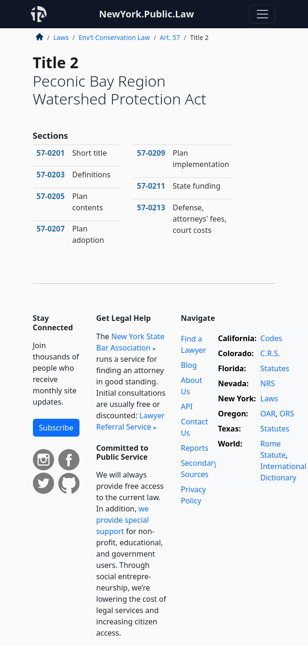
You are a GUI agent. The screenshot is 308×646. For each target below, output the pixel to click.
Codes (271, 338)
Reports (195, 448)
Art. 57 (170, 37)
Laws (61, 37)
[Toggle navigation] (262, 14)
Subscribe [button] (56, 428)
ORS (286, 413)
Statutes (275, 368)
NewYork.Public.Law (146, 14)
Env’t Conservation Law (114, 37)
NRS (268, 383)
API (187, 406)
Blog (189, 365)
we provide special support (122, 519)
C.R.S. (270, 353)
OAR (268, 413)
